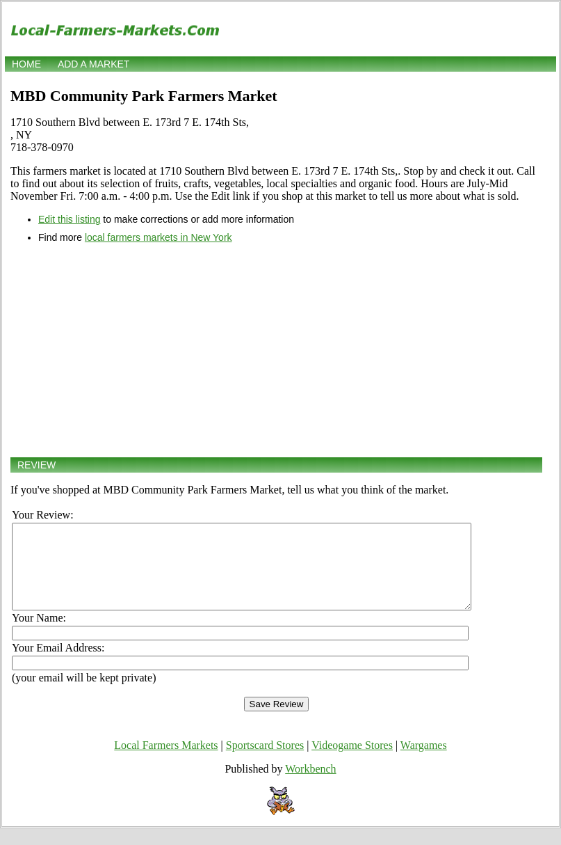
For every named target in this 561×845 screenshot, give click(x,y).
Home (26, 64)
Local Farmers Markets (166, 762)
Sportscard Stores (265, 762)
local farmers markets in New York (158, 237)
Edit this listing (69, 219)
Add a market (93, 64)
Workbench (310, 785)
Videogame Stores (352, 762)
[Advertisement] (276, 350)
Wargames (423, 762)
